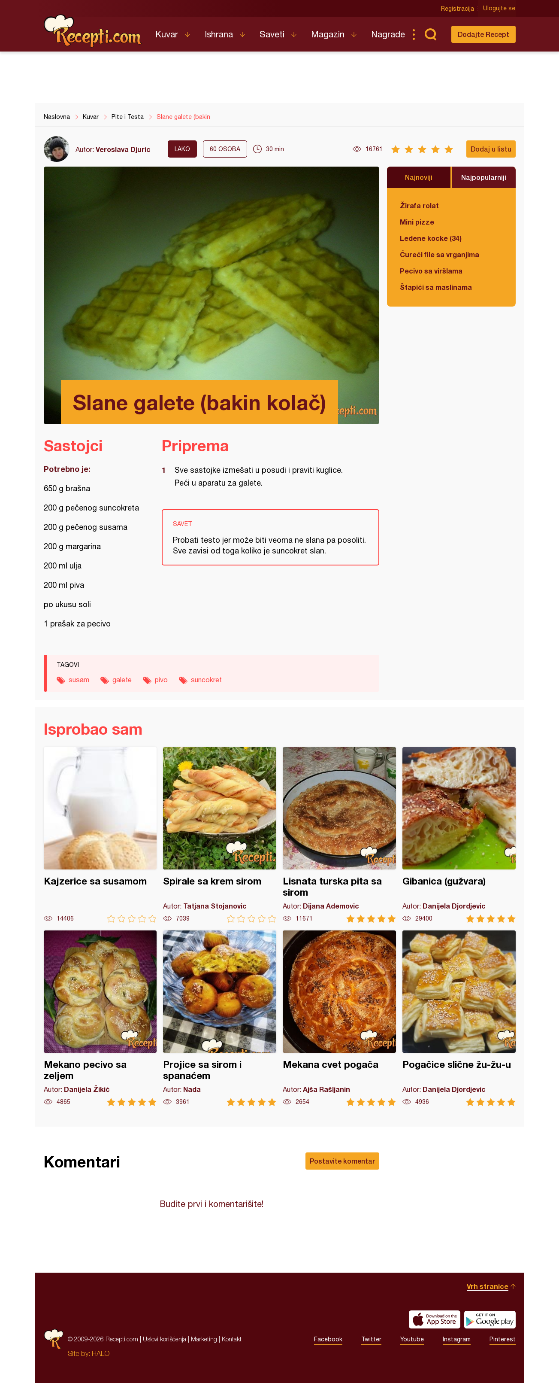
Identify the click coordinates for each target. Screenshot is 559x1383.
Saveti (272, 34)
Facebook (328, 1339)
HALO (100, 1353)
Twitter (371, 1339)
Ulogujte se (499, 8)
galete (122, 680)
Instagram (457, 1339)
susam (79, 680)
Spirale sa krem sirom (219, 835)
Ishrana (219, 34)
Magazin (327, 34)
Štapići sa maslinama (436, 287)
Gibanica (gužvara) (459, 835)
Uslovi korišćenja (164, 1339)
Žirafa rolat (419, 205)
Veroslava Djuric (123, 149)
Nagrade (388, 34)
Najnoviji (418, 177)
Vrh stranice (487, 1286)
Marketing (204, 1339)
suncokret (206, 680)
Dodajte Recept (483, 34)
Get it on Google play (490, 1319)
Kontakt (232, 1339)
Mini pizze (417, 222)
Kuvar (166, 34)
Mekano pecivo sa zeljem (100, 1018)
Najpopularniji (483, 177)
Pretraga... (431, 34)
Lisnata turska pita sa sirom (339, 835)
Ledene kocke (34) (431, 238)
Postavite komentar (342, 1161)
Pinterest (503, 1339)
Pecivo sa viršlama (431, 271)
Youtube (412, 1339)
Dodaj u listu (491, 149)
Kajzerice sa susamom (100, 835)
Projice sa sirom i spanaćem (219, 1018)
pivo (161, 680)
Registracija (457, 8)
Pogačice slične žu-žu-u (459, 1018)
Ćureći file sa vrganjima (439, 254)
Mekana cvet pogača (339, 1018)
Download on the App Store (434, 1319)
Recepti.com (93, 31)
